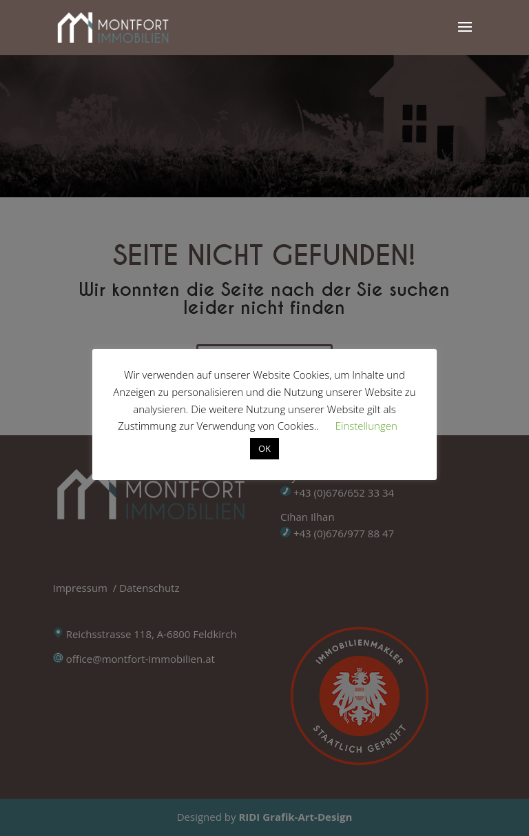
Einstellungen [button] (366, 425)
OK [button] (264, 448)
